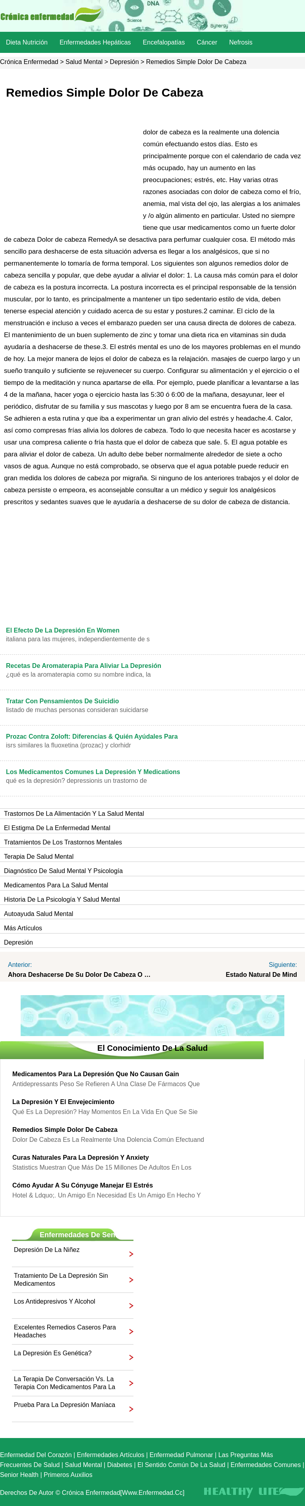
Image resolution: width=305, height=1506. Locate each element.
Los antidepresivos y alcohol (54, 1301)
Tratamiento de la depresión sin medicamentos (61, 1279)
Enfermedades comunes (266, 1464)
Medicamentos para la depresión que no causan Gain (95, 1074)
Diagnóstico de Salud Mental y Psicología (63, 871)
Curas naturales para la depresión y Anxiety (80, 1157)
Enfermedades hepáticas (95, 42)
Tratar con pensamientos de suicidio (62, 701)
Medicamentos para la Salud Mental (56, 885)
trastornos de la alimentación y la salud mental (74, 813)
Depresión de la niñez (46, 1249)
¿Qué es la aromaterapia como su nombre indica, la (78, 674)
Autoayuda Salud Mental (38, 913)
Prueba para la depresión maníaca (64, 1404)
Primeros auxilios (68, 1474)
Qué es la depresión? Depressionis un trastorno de (76, 780)
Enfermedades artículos (111, 1455)
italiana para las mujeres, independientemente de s (78, 639)
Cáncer (207, 42)
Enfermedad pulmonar (181, 1455)
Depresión (124, 61)
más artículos (23, 928)
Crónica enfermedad (29, 61)
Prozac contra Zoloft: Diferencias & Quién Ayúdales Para (92, 736)
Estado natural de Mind (261, 974)
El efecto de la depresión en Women (63, 630)
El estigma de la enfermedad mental (57, 828)
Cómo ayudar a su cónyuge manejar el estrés (82, 1185)
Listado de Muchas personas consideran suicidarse (77, 709)
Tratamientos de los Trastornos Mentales (63, 842)
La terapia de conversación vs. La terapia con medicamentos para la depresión (64, 1383)
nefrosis (241, 42)
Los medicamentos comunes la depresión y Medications (93, 772)
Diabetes (119, 1464)
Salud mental (84, 61)
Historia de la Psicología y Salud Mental (62, 899)
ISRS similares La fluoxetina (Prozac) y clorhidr (68, 745)
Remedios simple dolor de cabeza (65, 1129)
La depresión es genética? (53, 1353)
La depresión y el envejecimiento (63, 1101)
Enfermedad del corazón (36, 1455)
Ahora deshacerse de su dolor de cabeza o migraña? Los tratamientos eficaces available (80, 974)
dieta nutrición (27, 42)
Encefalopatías (164, 42)
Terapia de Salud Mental (38, 856)
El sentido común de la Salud (181, 1464)
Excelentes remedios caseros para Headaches (65, 1331)
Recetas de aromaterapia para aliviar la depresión (83, 665)
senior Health (19, 1474)
